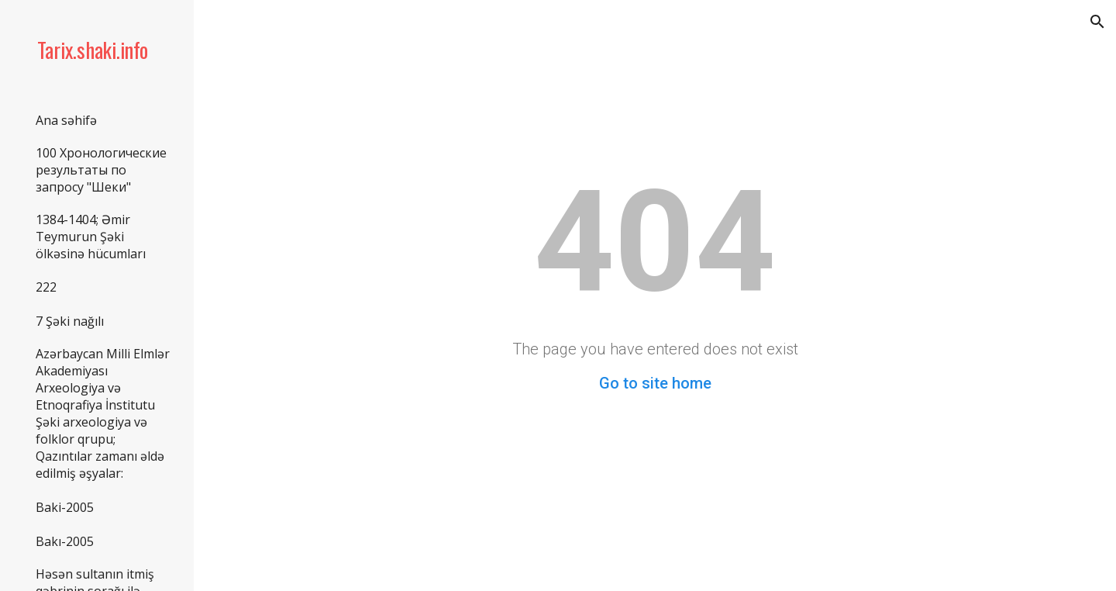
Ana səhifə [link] (66, 120)
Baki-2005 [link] (65, 507)
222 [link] (46, 287)
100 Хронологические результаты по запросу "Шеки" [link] (101, 169)
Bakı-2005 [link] (65, 541)
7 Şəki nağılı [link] (70, 321)
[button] (1097, 21)
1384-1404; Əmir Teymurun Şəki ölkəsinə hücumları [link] (91, 236)
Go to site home (655, 383)
